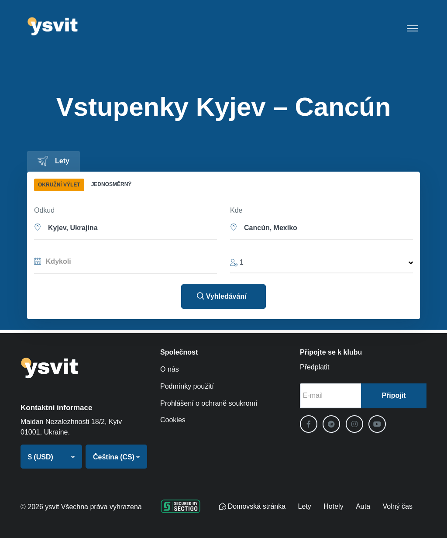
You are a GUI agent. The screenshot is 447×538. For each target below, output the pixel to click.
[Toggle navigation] (412, 26)
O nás (169, 369)
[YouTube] (377, 424)
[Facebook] (308, 424)
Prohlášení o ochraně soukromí (208, 403)
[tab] (53, 161)
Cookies (173, 420)
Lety (304, 506)
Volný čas (398, 506)
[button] (125, 227)
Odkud (44, 210)
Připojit (394, 395)
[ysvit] (53, 26)
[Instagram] (354, 424)
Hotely (333, 506)
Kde (236, 210)
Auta (363, 506)
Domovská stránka (252, 506)
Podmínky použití (187, 386)
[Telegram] (331, 424)
